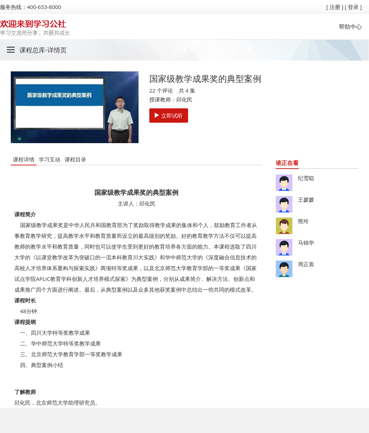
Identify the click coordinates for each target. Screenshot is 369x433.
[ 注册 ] (335, 6)
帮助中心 (350, 26)
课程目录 (75, 159)
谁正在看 (287, 163)
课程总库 (32, 50)
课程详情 (23, 159)
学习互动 (49, 159)
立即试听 (169, 115)
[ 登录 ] (353, 6)
